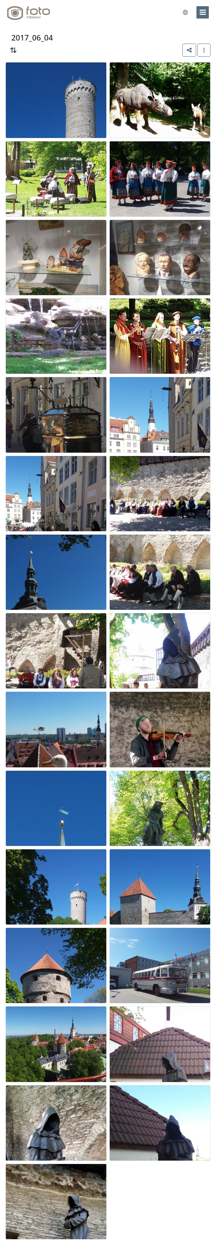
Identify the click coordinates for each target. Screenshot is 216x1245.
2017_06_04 (32, 37)
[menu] (202, 12)
